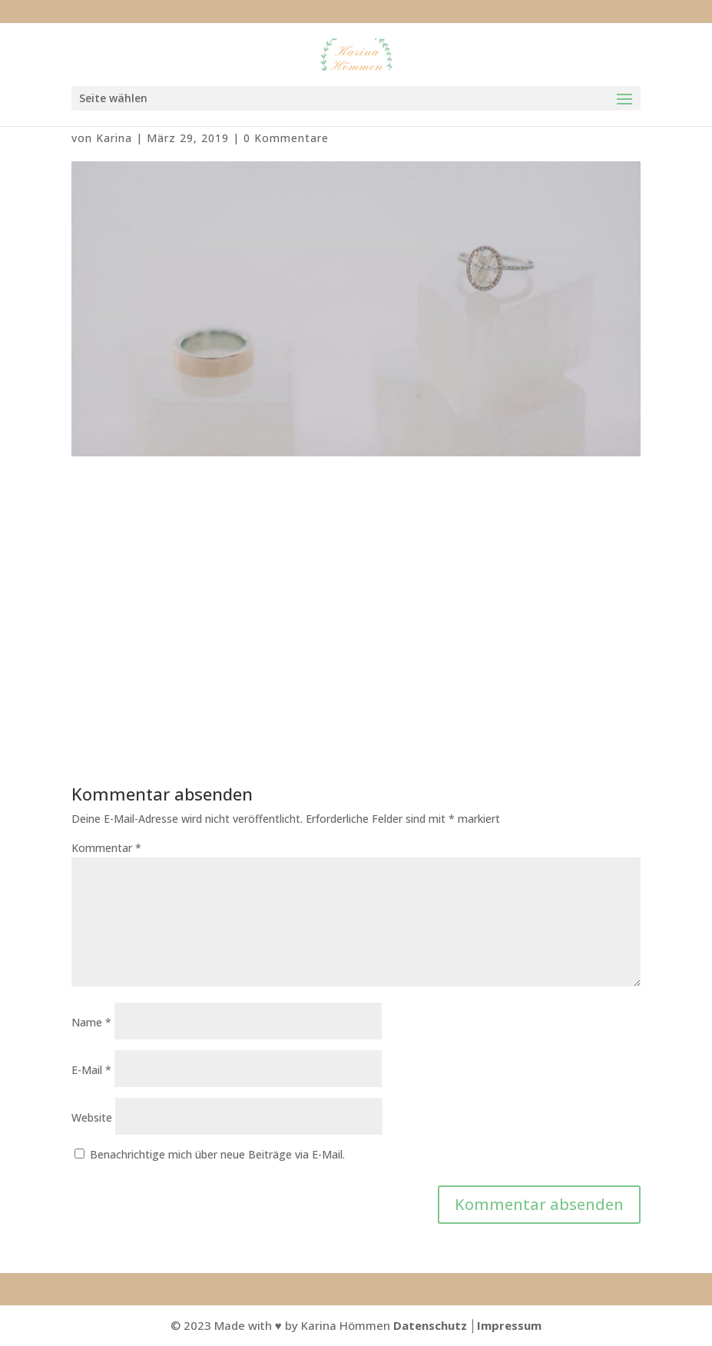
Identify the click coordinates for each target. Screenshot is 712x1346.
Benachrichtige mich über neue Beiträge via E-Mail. (217, 1154)
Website (91, 1117)
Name (91, 1022)
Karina (114, 138)
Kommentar (106, 847)
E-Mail (91, 1070)
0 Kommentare (286, 138)
